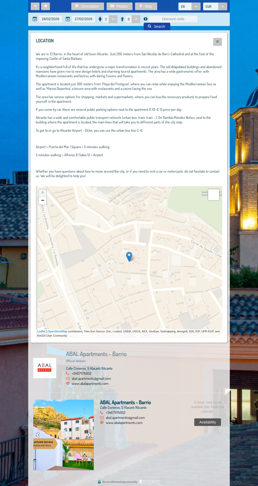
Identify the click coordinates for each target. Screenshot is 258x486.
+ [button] (42, 193)
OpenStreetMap (57, 331)
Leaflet (41, 331)
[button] (35, 6)
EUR (208, 6)
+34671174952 (81, 373)
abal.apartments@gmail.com (91, 378)
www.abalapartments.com (90, 383)
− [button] (42, 201)
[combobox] (189, 6)
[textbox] (50, 19)
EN (183, 6)
